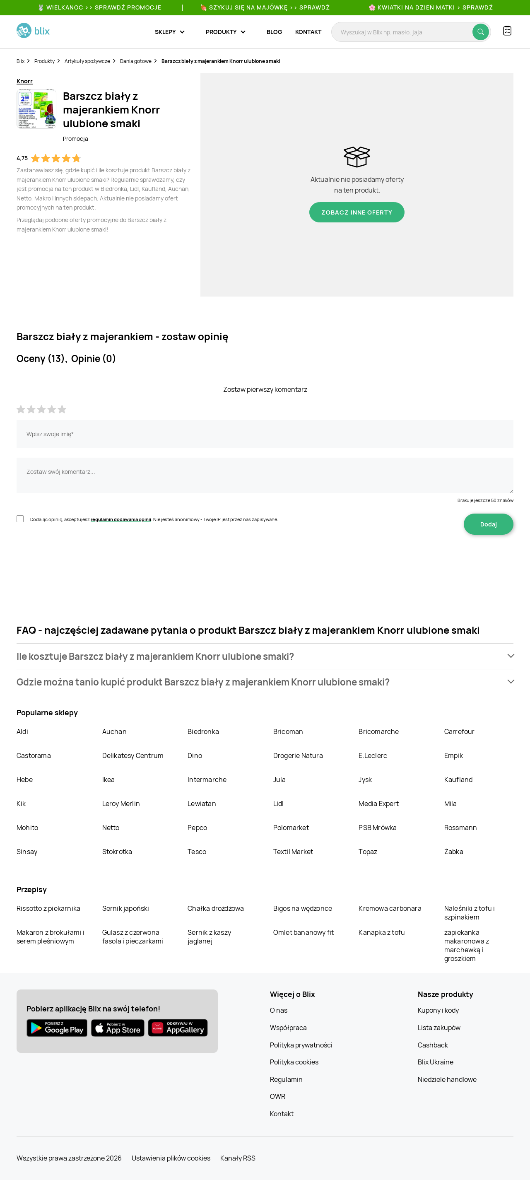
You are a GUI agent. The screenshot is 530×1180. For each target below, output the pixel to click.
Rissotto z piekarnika (48, 908)
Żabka (453, 851)
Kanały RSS (237, 1158)
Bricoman (288, 731)
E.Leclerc (373, 755)
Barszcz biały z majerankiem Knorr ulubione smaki (220, 61)
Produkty (44, 61)
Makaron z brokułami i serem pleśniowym (50, 937)
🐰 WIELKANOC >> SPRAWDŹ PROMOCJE (99, 7)
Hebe (25, 779)
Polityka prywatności (301, 1045)
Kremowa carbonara (390, 908)
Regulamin (286, 1079)
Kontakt (308, 32)
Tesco (197, 851)
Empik (453, 755)
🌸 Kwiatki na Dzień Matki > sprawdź (431, 7)
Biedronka (203, 731)
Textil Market (293, 851)
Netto (111, 827)
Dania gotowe (136, 61)
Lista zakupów (439, 1027)
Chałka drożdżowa (216, 908)
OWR (277, 1096)
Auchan (114, 731)
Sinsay (27, 851)
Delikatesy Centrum (133, 755)
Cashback (433, 1045)
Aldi (22, 731)
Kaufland (458, 779)
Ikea (108, 779)
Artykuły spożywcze (87, 61)
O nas (278, 1010)
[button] (265, 656)
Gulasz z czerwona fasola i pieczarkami (133, 937)
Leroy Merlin (121, 803)
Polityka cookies (294, 1062)
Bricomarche (379, 731)
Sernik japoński (125, 908)
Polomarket (291, 827)
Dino (195, 755)
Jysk (365, 779)
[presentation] (79, 561)
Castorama (34, 755)
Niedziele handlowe (447, 1079)
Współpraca (288, 1027)
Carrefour (459, 731)
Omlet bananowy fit (303, 932)
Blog (274, 32)
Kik (21, 803)
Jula (279, 779)
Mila (450, 803)
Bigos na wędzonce (302, 908)
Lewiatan (202, 803)
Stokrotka (117, 851)
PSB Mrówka (378, 827)
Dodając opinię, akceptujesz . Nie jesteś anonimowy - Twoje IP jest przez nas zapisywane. (154, 519)
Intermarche (207, 779)
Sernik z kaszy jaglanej (209, 937)
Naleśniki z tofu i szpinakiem (469, 913)
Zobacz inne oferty (357, 212)
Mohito (27, 827)
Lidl (278, 803)
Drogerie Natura (298, 755)
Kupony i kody (438, 1010)
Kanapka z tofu (382, 932)
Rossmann (460, 827)
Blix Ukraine (435, 1062)
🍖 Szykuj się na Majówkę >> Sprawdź (265, 7)
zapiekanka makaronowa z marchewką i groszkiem (466, 945)
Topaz (368, 851)
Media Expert (378, 803)
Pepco (197, 827)
